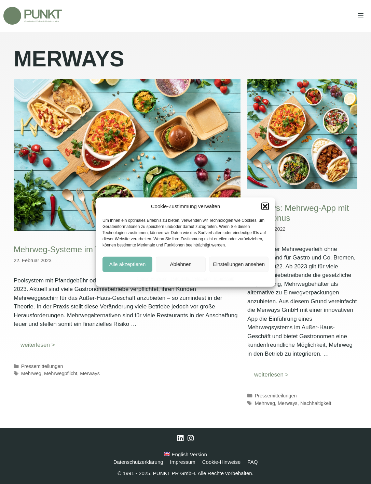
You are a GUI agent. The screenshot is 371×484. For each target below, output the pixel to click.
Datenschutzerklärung (191, 278)
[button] (265, 206)
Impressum (224, 278)
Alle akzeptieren (127, 264)
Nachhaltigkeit (315, 403)
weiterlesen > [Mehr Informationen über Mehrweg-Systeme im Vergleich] (37, 345)
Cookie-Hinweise (152, 278)
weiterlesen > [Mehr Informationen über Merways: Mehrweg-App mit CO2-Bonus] (271, 374)
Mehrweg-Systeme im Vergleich (71, 249)
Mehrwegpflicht (60, 373)
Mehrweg (31, 373)
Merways (90, 373)
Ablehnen (180, 264)
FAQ (252, 462)
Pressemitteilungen (42, 366)
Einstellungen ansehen (239, 264)
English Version (185, 454)
